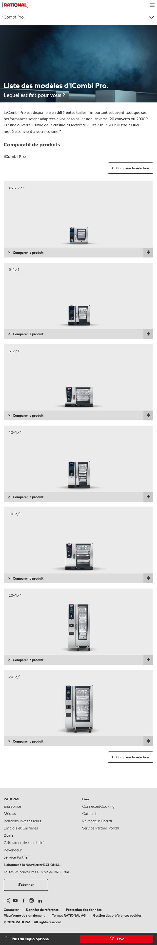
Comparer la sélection (132, 168)
